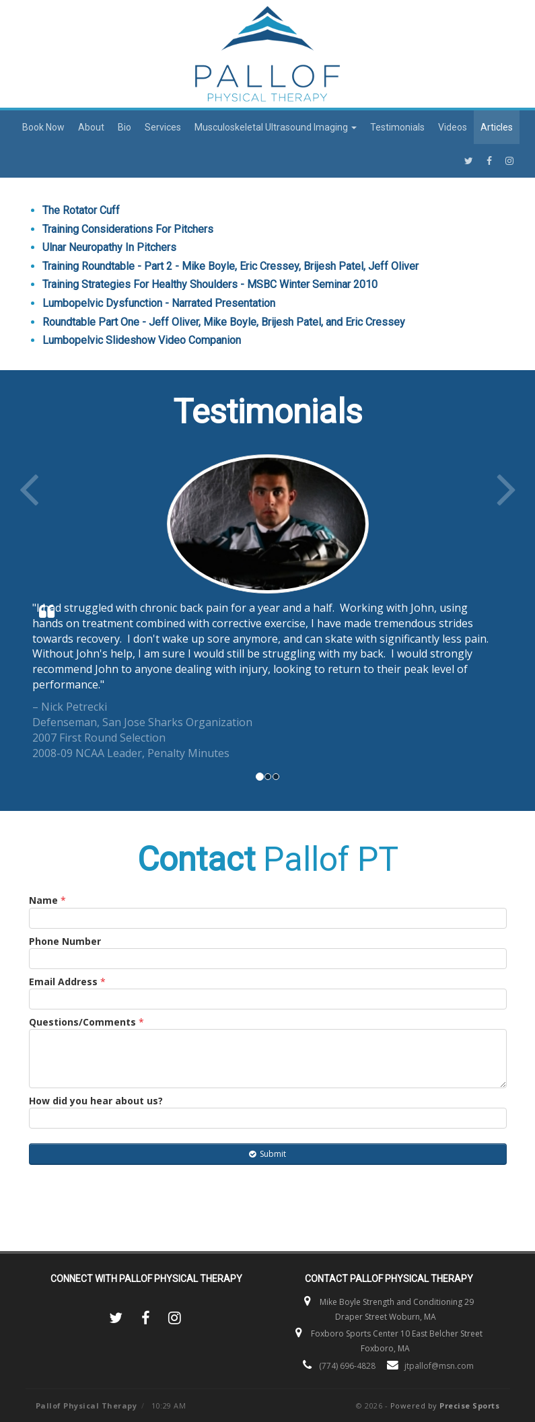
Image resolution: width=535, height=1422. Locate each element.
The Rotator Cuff (81, 210)
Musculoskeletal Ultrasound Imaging (275, 127)
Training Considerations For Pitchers (127, 229)
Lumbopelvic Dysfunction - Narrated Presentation (158, 303)
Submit (267, 1154)
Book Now (43, 127)
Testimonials (397, 127)
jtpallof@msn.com (439, 1366)
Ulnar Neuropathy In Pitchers (109, 247)
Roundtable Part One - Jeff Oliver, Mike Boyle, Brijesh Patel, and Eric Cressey (223, 322)
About (91, 127)
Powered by (445, 1405)
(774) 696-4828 (347, 1366)
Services (163, 127)
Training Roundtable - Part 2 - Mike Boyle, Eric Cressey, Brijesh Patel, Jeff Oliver (230, 266)
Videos (452, 127)
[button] (53, 608)
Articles (496, 127)
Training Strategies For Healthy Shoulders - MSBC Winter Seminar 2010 (210, 284)
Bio (124, 127)
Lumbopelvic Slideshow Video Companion (141, 340)
